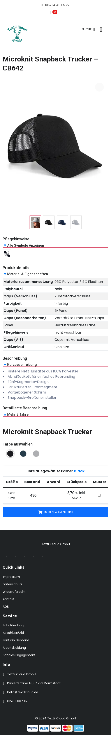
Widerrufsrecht (14, 591)
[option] (35, 222)
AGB (6, 606)
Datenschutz (12, 584)
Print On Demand (16, 640)
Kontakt (8, 599)
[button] (55, 245)
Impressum (11, 577)
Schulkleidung (13, 625)
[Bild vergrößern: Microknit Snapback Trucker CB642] (99, 87)
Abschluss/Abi (13, 633)
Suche (88, 29)
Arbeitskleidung (14, 647)
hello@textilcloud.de (22, 692)
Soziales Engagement (19, 655)
